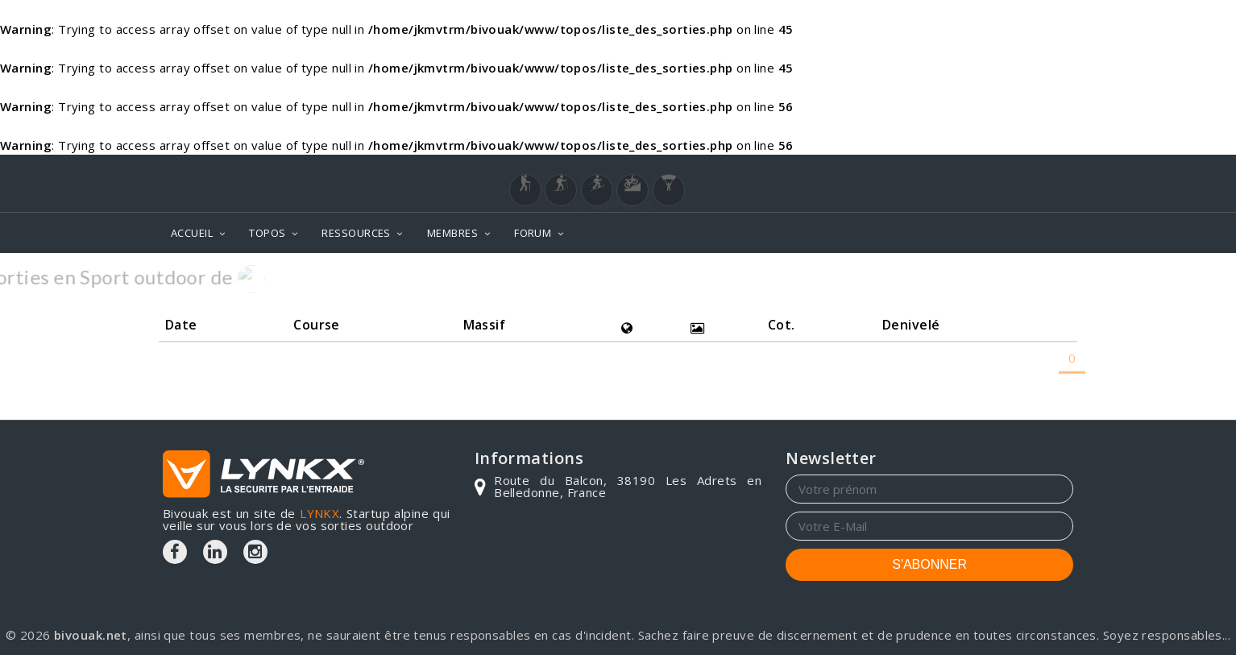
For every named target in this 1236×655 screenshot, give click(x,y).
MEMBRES (452, 233)
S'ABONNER (929, 564)
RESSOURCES (356, 233)
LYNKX (319, 513)
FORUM (532, 233)
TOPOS (267, 233)
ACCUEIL (192, 233)
